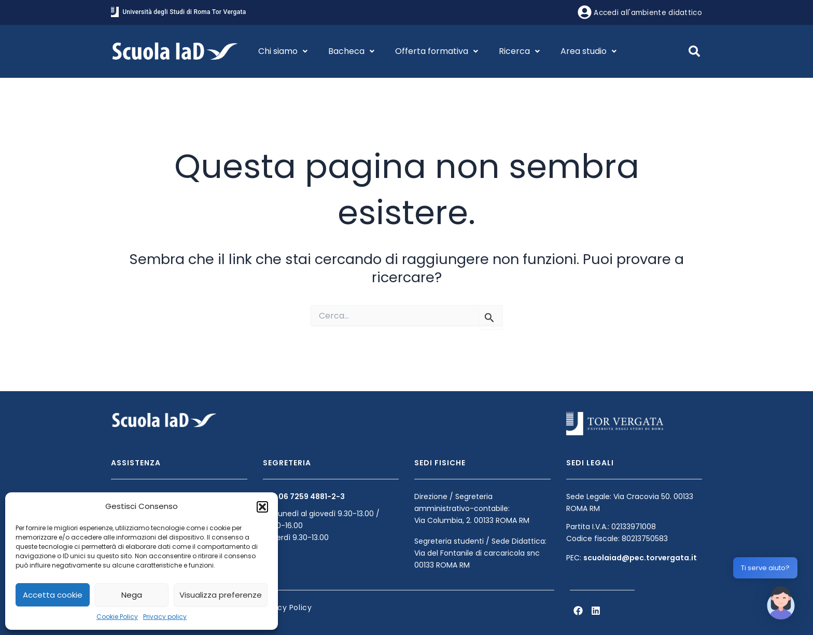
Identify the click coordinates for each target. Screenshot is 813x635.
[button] (262, 507)
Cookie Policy (117, 616)
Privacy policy (165, 616)
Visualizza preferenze (220, 594)
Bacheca (351, 51)
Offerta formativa (436, 51)
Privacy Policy (285, 607)
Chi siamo (282, 51)
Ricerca (519, 51)
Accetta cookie (52, 594)
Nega (131, 594)
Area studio (588, 51)
